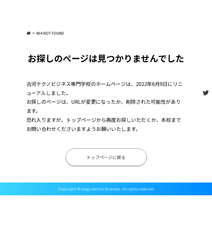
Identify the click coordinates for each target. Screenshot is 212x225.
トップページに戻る (106, 157)
